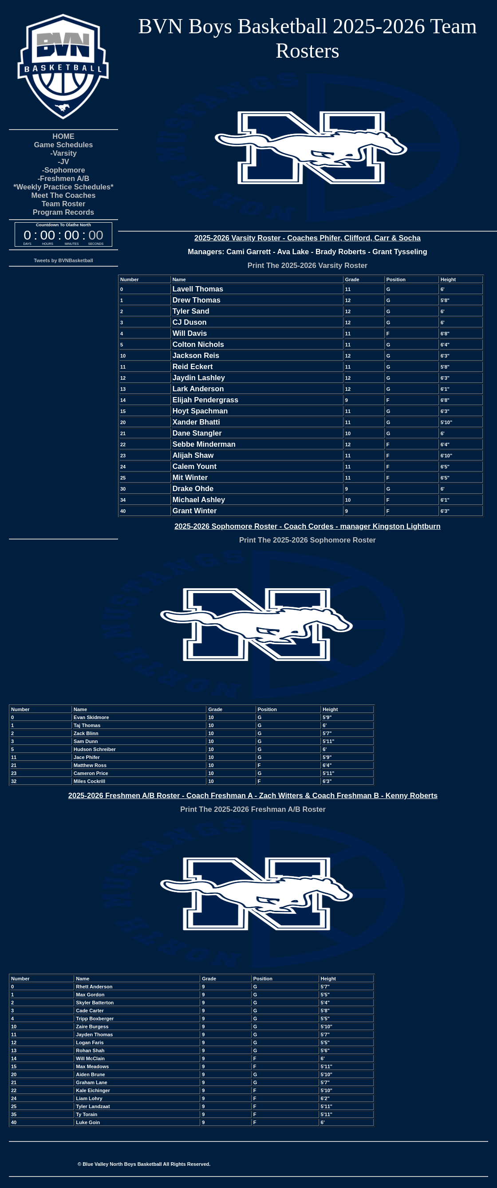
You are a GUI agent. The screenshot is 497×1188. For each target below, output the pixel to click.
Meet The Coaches (64, 195)
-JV (63, 161)
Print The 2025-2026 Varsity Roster (308, 265)
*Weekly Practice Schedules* (63, 187)
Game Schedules (63, 145)
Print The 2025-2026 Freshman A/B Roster (253, 809)
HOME (63, 136)
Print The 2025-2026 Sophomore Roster (307, 540)
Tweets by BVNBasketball (63, 260)
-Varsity (63, 153)
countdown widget (63, 234)
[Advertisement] (63, 402)
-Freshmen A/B (64, 178)
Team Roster (64, 204)
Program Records (63, 212)
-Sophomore (63, 170)
